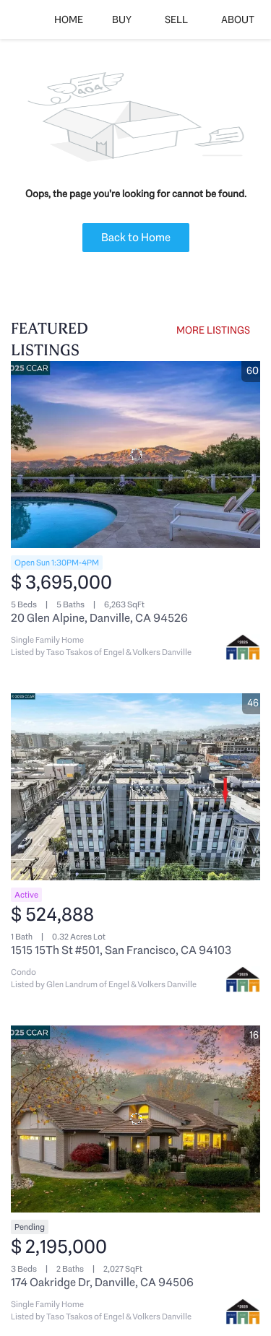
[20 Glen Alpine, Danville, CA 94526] (135, 454)
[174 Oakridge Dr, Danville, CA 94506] (135, 1119)
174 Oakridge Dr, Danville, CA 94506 (102, 1282)
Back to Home (136, 237)
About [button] (237, 19)
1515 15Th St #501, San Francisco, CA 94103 (121, 950)
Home (68, 19)
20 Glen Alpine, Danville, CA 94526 (99, 617)
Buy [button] (122, 19)
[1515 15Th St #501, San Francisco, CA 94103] (135, 786)
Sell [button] (176, 19)
